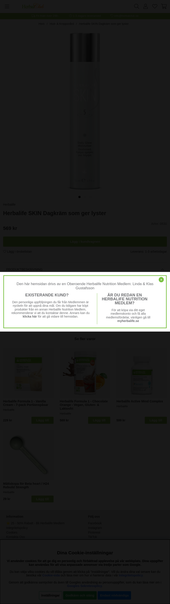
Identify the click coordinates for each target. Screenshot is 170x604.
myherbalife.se (128, 321)
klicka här (30, 316)
